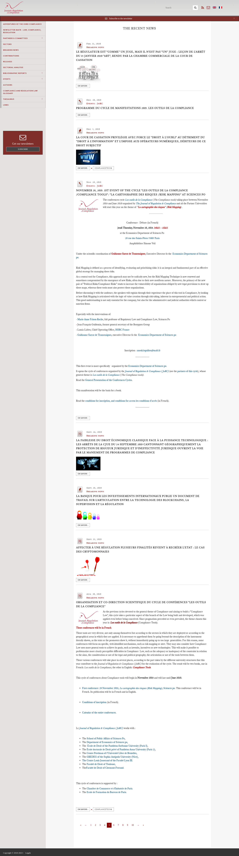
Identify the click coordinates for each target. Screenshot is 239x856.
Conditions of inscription (94, 702)
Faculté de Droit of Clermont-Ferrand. (105, 767)
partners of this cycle (187, 371)
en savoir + (83, 86)
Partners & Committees (22, 38)
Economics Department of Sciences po (157, 334)
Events (22, 79)
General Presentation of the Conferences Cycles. (108, 380)
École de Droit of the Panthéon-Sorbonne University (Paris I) (117, 745)
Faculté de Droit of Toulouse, (101, 764)
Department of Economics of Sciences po (107, 742)
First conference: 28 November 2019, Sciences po (128, 688)
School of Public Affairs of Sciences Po (106, 738)
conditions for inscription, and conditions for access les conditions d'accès (121, 400)
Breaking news (11, 50)
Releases (7, 62)
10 (133, 825)
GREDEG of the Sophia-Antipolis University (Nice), (112, 756)
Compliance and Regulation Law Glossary (20, 92)
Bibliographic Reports (22, 73)
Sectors (7, 44)
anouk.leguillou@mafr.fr (148, 350)
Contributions (11, 56)
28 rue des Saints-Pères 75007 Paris (142, 238)
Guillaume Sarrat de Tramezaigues (94, 334)
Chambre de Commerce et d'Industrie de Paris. (110, 788)
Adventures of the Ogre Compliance (22, 24)
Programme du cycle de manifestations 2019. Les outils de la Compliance (135, 108)
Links (6, 105)
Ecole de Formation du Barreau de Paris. (107, 792)
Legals (28, 853)
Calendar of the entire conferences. (99, 712)
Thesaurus (22, 99)
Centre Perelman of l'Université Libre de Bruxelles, (111, 753)
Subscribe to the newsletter (120, 18)
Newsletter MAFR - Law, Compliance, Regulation (22, 31)
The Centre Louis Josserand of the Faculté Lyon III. (107, 760)
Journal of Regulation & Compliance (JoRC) (147, 371)
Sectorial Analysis (13, 67)
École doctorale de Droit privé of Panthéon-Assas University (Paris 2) (121, 749)
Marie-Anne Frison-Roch (89, 319)
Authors (7, 85)
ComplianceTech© (103, 168)
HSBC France (122, 329)
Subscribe (23, 149)
